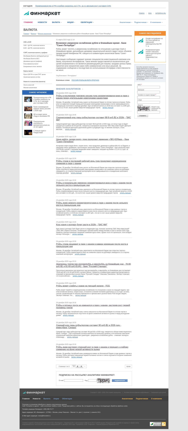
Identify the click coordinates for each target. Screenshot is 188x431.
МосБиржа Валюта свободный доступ (36, 56)
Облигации (67, 399)
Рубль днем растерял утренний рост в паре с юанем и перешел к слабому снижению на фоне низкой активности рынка (92, 348)
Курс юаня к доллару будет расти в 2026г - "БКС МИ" (81, 225)
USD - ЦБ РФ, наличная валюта (34, 45)
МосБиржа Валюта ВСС (31, 58)
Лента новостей (29, 85)
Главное (26, 399)
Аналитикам (125, 22)
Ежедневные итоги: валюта (33, 66)
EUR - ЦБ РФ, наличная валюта (34, 48)
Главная (26, 33)
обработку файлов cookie (118, 406)
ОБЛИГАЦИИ (86, 22)
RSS (150, 13)
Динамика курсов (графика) (33, 61)
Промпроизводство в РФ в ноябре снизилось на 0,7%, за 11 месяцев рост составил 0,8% (73, 6)
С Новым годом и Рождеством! (39, 131)
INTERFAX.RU (160, 13)
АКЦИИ (70, 22)
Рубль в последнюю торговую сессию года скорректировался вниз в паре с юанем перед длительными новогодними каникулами (92, 97)
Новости (36, 399)
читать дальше (107, 108)
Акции (56, 399)
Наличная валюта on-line (32, 77)
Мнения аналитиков (44, 33)
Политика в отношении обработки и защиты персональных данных (44, 404)
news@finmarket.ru (44, 416)
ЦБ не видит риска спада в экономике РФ (41, 115)
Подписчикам (140, 22)
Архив (129, 366)
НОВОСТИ (42, 22)
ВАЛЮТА (56, 22)
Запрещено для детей (158, 392)
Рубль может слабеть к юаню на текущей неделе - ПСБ (83, 286)
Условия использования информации (136, 392)
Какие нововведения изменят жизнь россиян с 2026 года (42, 108)
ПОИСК (141, 13)
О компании (155, 22)
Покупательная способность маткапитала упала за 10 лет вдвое (41, 124)
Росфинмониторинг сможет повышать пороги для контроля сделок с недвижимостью (153, 53)
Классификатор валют (31, 64)
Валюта (33, 33)
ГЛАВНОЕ (28, 22)
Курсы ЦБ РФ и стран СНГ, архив (35, 74)
